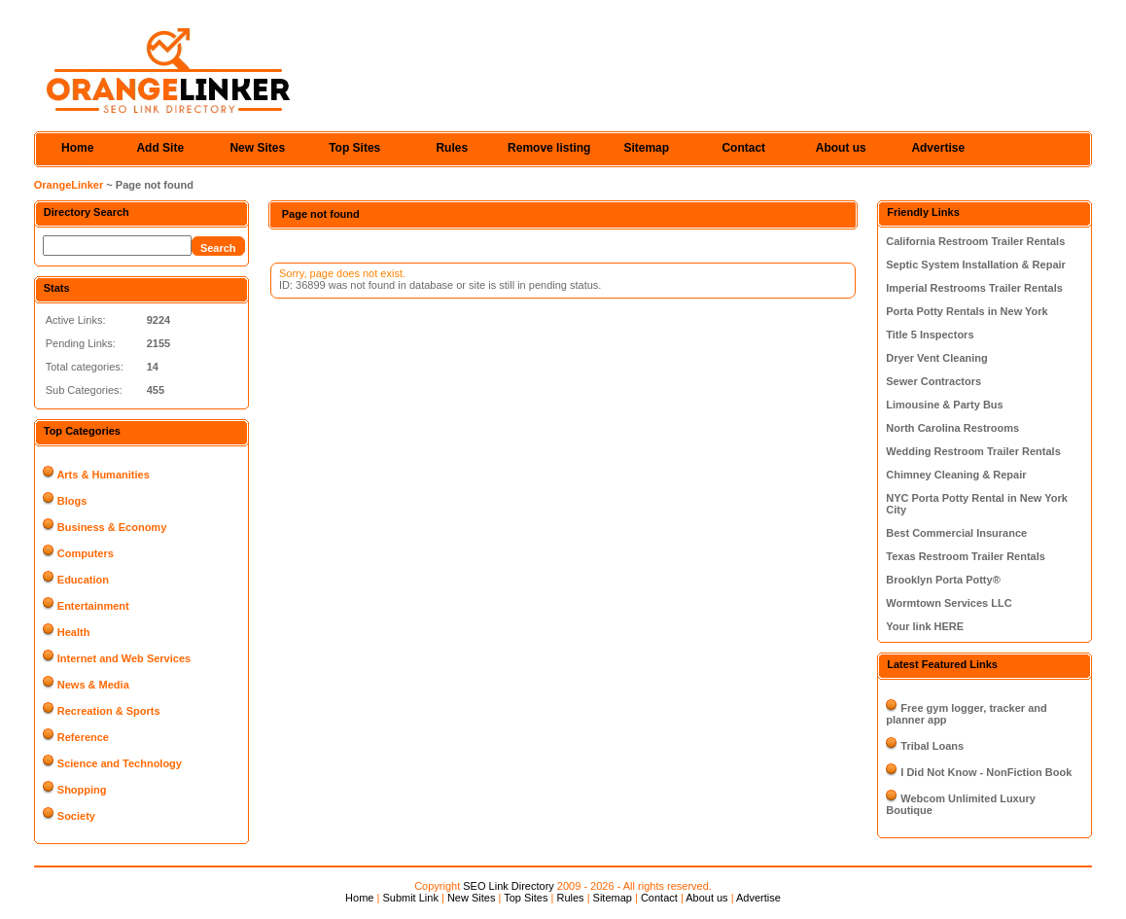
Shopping (82, 789)
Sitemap (646, 148)
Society (76, 816)
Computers (85, 553)
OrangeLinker (69, 185)
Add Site (160, 148)
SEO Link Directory (508, 886)
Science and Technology (119, 763)
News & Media (93, 684)
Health (73, 632)
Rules (452, 148)
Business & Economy (111, 527)
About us (841, 148)
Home (77, 148)
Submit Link (410, 897)
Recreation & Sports (108, 711)
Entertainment (93, 606)
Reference (83, 737)
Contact (743, 148)
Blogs (72, 501)
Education (83, 579)
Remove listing (549, 148)
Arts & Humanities (102, 474)
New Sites (257, 148)
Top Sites (354, 148)
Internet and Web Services (124, 658)
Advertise (938, 148)
